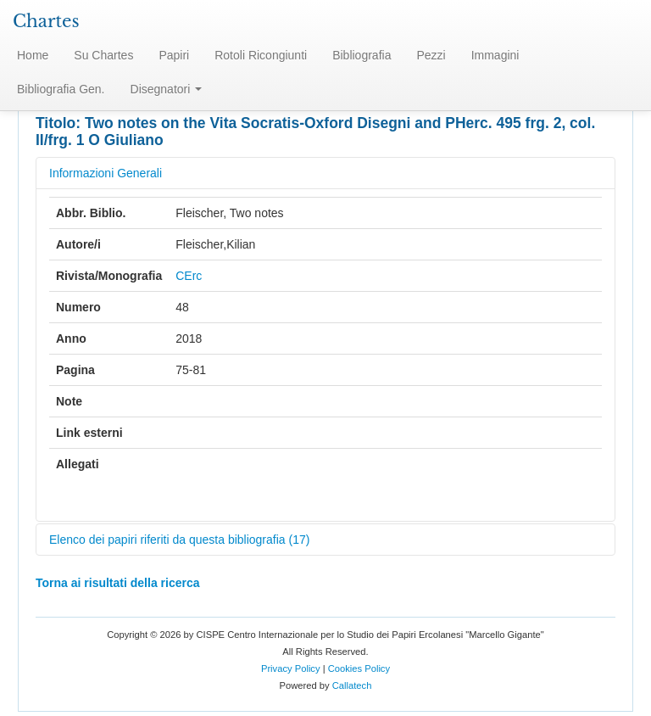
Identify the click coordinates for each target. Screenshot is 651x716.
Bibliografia (361, 55)
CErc (188, 275)
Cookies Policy (359, 668)
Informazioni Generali (105, 173)
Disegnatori (167, 89)
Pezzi (430, 55)
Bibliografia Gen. (61, 89)
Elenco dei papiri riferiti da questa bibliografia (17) (179, 539)
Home (32, 55)
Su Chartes (103, 55)
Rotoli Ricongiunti (260, 55)
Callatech (352, 685)
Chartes (46, 21)
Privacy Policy (290, 668)
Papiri (174, 55)
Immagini (495, 55)
